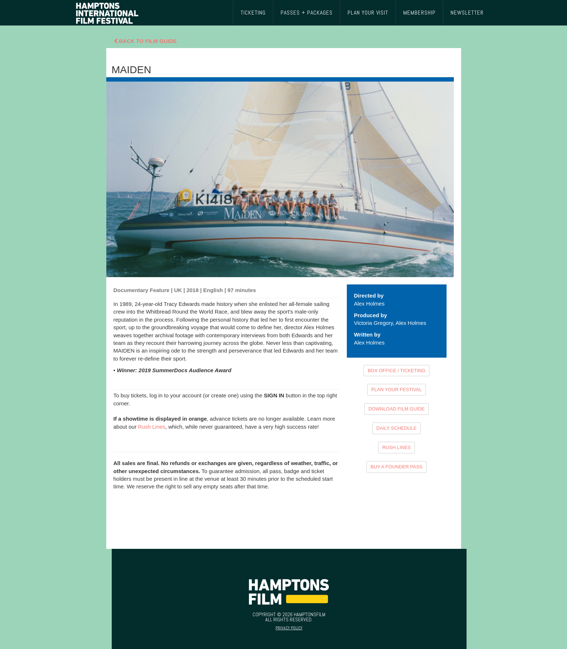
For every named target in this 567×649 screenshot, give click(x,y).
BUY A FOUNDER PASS (396, 466)
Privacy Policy (288, 628)
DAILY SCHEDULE (396, 428)
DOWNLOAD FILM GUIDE (396, 409)
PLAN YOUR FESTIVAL (396, 389)
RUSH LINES (396, 447)
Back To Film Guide (145, 41)
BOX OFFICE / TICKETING (396, 370)
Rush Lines (151, 427)
